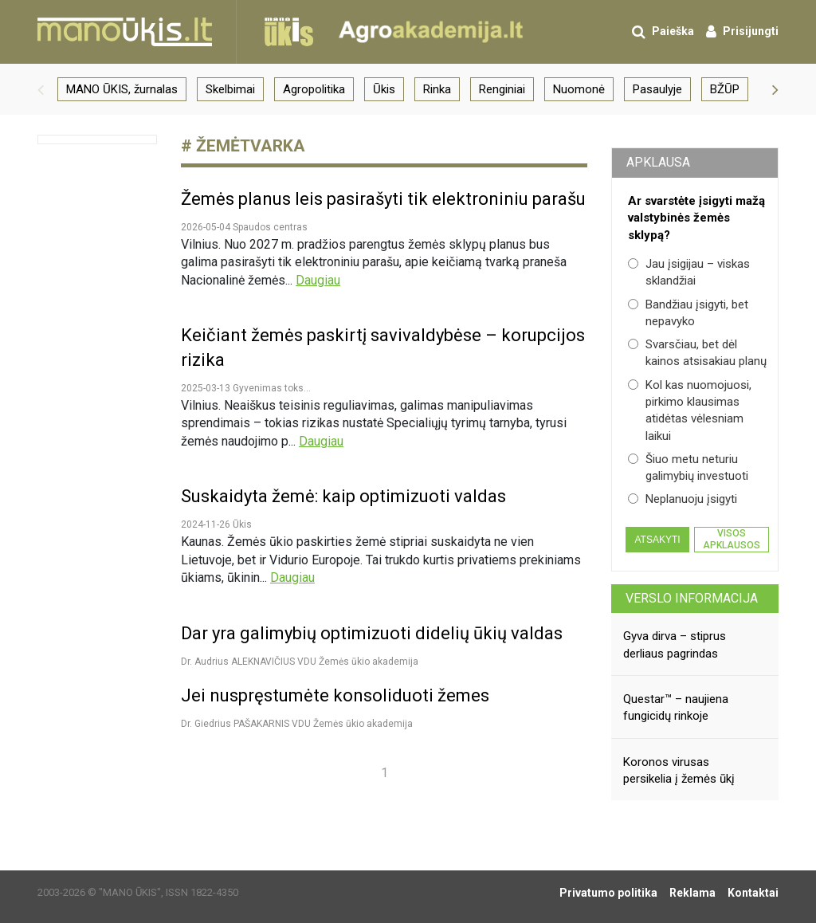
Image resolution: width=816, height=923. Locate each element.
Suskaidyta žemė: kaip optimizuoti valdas (343, 496)
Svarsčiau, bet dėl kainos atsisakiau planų (697, 352)
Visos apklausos (731, 539)
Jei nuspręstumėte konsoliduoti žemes (335, 695)
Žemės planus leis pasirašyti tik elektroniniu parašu (383, 199)
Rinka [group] (437, 89)
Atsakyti (657, 539)
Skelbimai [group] (230, 89)
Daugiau (318, 280)
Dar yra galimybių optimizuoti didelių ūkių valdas (372, 633)
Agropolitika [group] (314, 89)
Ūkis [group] (384, 89)
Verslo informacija (692, 598)
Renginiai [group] (502, 89)
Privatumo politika (608, 892)
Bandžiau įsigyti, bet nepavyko (688, 312)
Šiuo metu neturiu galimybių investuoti (688, 467)
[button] (40, 89)
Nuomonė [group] (579, 89)
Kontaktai (753, 892)
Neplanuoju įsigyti (682, 499)
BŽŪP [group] (725, 89)
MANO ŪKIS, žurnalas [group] (122, 89)
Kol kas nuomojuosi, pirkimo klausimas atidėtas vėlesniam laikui (689, 410)
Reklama (692, 892)
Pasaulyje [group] (657, 89)
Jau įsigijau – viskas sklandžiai (689, 272)
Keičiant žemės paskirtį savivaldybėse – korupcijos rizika (383, 347)
